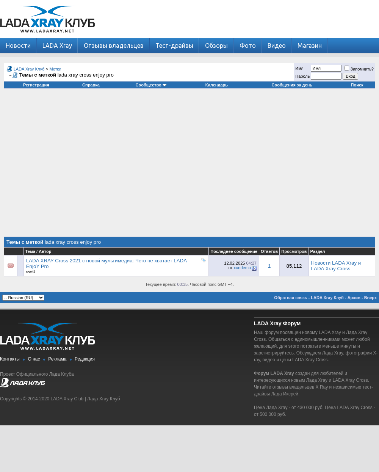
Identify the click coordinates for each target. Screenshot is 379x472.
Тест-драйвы (174, 45)
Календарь (216, 85)
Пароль (302, 76)
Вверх (370, 297)
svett (30, 271)
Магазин (310, 45)
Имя (299, 68)
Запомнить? (359, 69)
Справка (91, 85)
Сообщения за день (292, 85)
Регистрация (36, 85)
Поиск (357, 85)
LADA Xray (57, 45)
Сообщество (151, 85)
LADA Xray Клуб (29, 69)
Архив (354, 297)
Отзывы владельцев (114, 45)
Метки (55, 69)
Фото (248, 45)
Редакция (85, 359)
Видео (277, 45)
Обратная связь (290, 297)
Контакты (10, 359)
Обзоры (216, 45)
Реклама (57, 359)
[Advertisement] (71, 165)
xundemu (242, 267)
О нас (34, 359)
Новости (18, 45)
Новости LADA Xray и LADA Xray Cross (336, 265)
